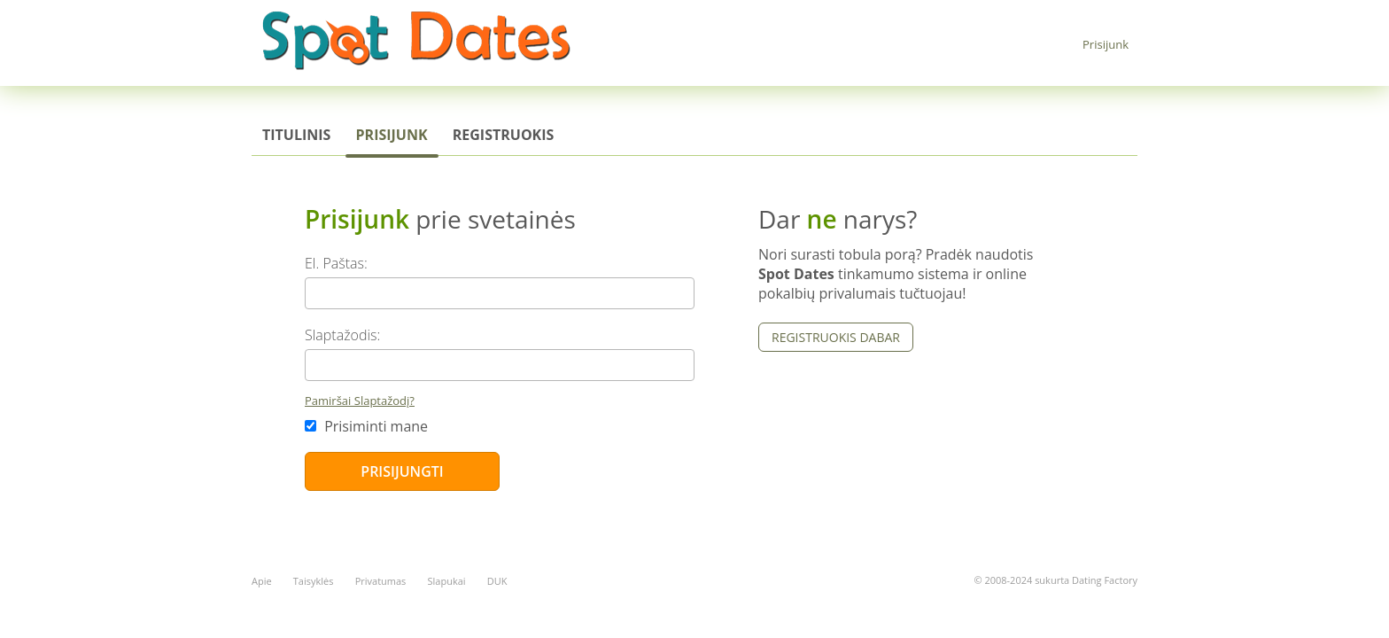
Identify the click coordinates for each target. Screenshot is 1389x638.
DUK (497, 580)
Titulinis (296, 134)
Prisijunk (1105, 44)
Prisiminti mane (366, 426)
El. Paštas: (336, 263)
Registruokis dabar (836, 337)
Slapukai (447, 580)
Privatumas (381, 580)
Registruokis (504, 134)
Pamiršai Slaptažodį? (360, 400)
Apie (262, 580)
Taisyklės (313, 580)
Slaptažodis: (342, 335)
